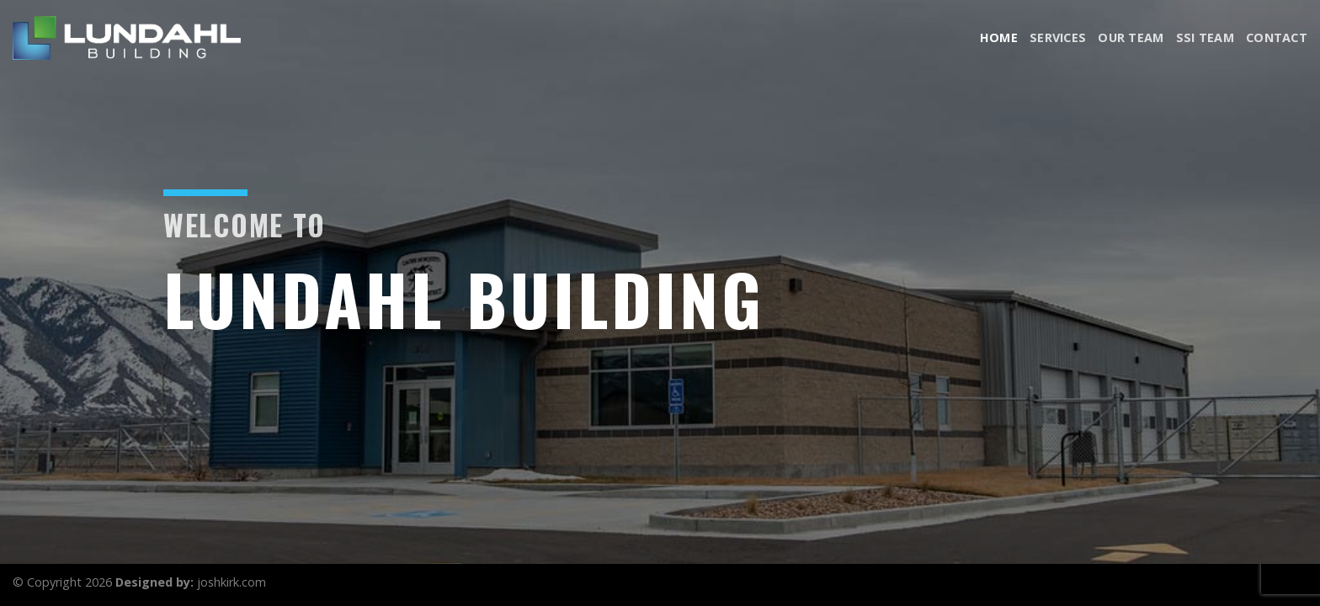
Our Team (1130, 37)
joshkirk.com (231, 582)
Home (999, 37)
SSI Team (1205, 37)
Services (1058, 37)
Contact (1276, 37)
